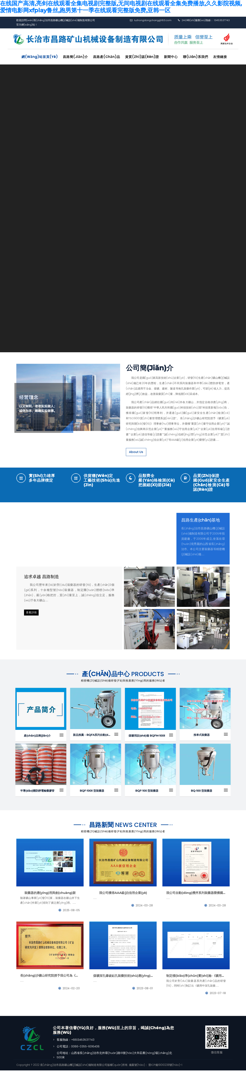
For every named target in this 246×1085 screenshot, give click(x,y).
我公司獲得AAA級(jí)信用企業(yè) (123, 907)
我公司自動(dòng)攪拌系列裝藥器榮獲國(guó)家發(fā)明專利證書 (196, 907)
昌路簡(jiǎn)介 (77, 56)
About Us (136, 466)
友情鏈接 (29, 72)
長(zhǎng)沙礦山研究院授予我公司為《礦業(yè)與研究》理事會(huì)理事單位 (50, 990)
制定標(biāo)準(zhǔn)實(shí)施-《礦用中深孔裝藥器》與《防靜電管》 (196, 990)
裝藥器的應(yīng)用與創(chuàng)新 (50, 907)
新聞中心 (176, 56)
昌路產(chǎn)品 (109, 56)
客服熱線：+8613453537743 (75, 1054)
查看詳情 (31, 627)
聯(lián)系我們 (201, 56)
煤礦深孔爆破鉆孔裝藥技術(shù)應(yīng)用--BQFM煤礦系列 (123, 990)
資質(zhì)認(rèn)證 (146, 56)
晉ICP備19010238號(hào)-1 (165, 1079)
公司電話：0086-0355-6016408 (78, 1061)
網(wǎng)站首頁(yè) (40, 56)
